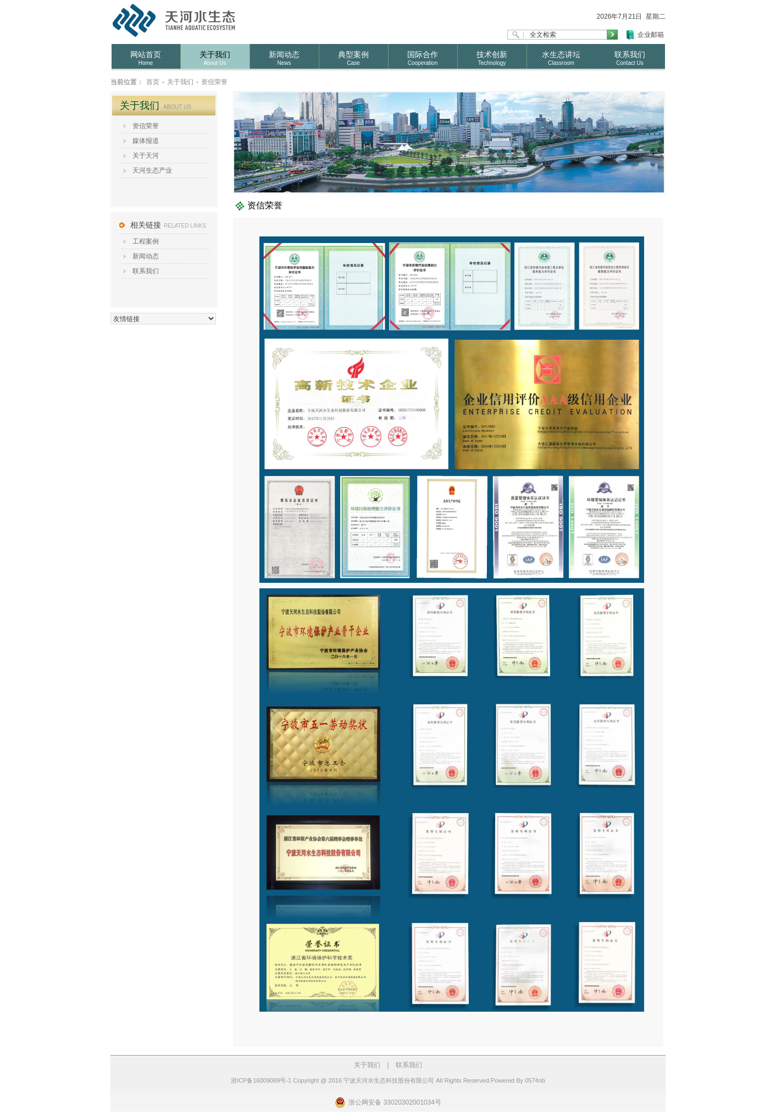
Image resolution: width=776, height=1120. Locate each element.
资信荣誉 (214, 82)
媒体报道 (145, 141)
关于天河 (145, 155)
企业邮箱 (651, 34)
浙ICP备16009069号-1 (261, 1080)
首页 (152, 82)
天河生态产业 (152, 170)
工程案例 (145, 241)
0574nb (535, 1080)
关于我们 (180, 82)
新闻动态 (145, 256)
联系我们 (145, 271)
